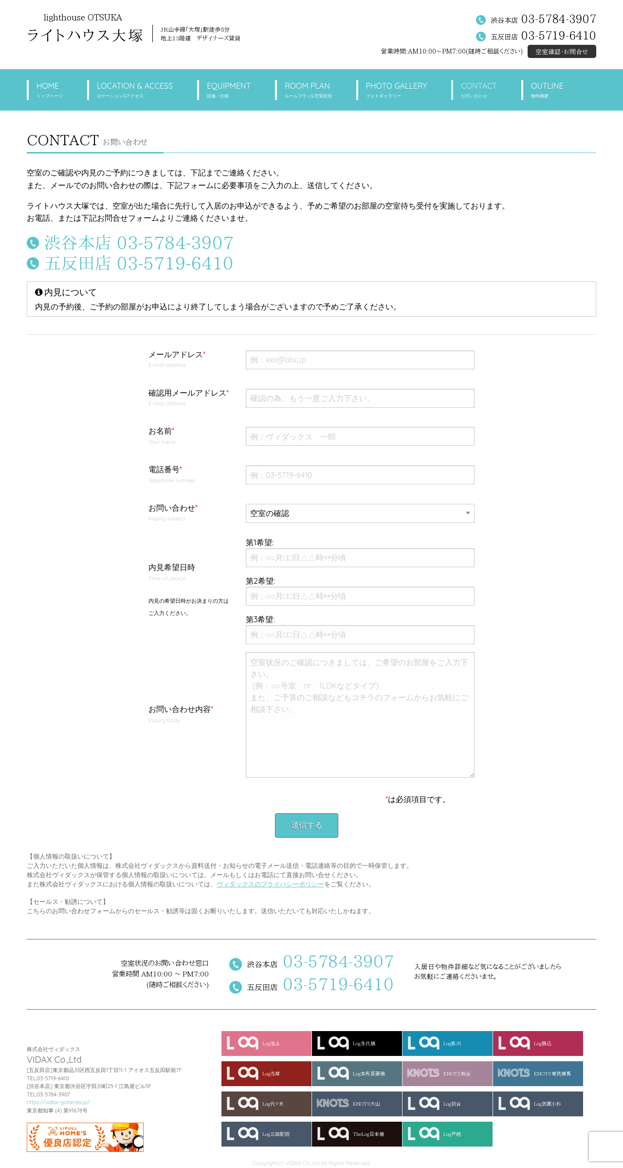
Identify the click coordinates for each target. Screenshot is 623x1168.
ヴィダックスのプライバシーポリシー (270, 884)
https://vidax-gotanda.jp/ (58, 1102)
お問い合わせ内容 (189, 715)
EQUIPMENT (229, 90)
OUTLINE (547, 90)
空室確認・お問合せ (561, 52)
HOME (50, 90)
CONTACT (479, 90)
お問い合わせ (189, 513)
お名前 (189, 436)
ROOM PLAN (308, 90)
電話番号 (189, 475)
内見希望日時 (189, 589)
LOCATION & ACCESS (135, 90)
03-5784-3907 (558, 18)
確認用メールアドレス (189, 398)
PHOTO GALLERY (396, 90)
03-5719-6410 (558, 35)
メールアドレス (189, 360)
